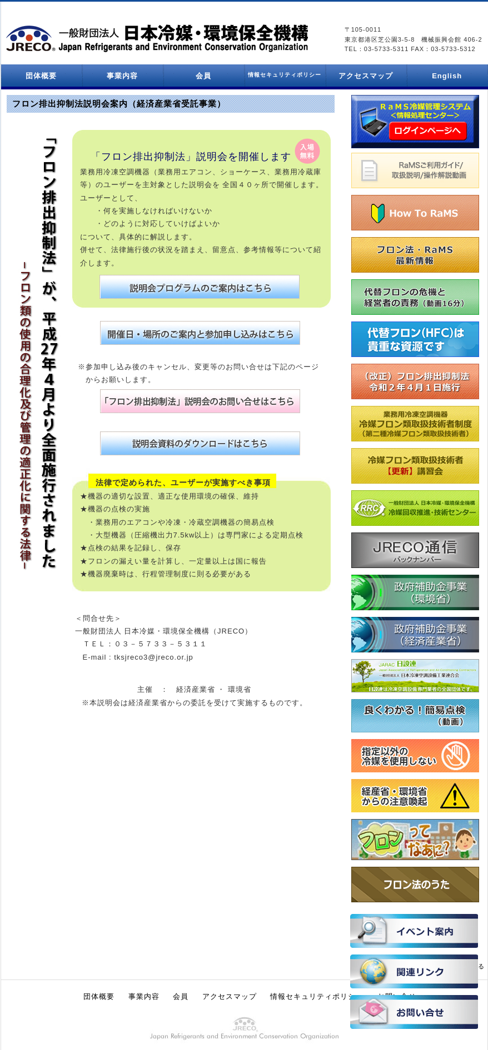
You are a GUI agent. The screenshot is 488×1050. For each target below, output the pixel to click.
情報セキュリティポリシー (316, 996)
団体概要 (41, 76)
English (447, 76)
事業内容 (122, 76)
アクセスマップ (365, 76)
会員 (203, 76)
